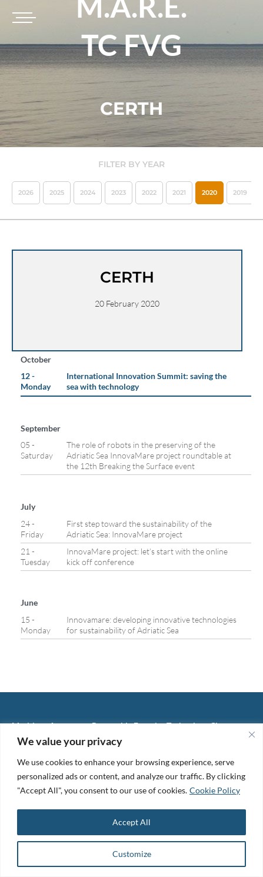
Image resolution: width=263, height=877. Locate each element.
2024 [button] (87, 192)
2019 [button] (240, 192)
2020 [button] (209, 192)
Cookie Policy (214, 790)
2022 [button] (149, 192)
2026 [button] (26, 192)
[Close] (252, 735)
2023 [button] (118, 192)
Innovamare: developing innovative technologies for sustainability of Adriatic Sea (151, 624)
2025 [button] (56, 192)
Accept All (131, 822)
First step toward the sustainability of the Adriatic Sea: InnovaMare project (139, 529)
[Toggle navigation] (22, 18)
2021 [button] (179, 192)
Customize (131, 854)
